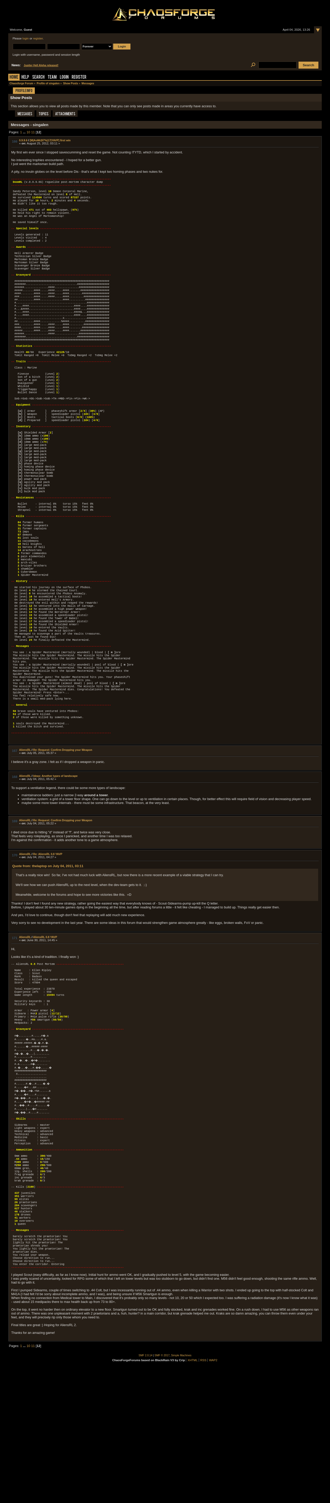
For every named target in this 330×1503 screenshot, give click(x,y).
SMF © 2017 (162, 1489)
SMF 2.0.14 (146, 1489)
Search (38, 77)
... (25, 132)
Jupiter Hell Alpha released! (41, 65)
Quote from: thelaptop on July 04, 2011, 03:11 (47, 959)
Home (14, 77)
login (25, 38)
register (38, 38)
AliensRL (25, 843)
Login (64, 77)
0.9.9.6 (23, 140)
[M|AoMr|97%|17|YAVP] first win (50, 140)
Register (79, 77)
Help (25, 77)
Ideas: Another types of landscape (55, 869)
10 (28, 132)
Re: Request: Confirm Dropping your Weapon (62, 843)
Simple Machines (181, 1489)
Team (52, 77)
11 (33, 132)
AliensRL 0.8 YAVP (45, 1030)
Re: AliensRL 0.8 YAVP (47, 947)
